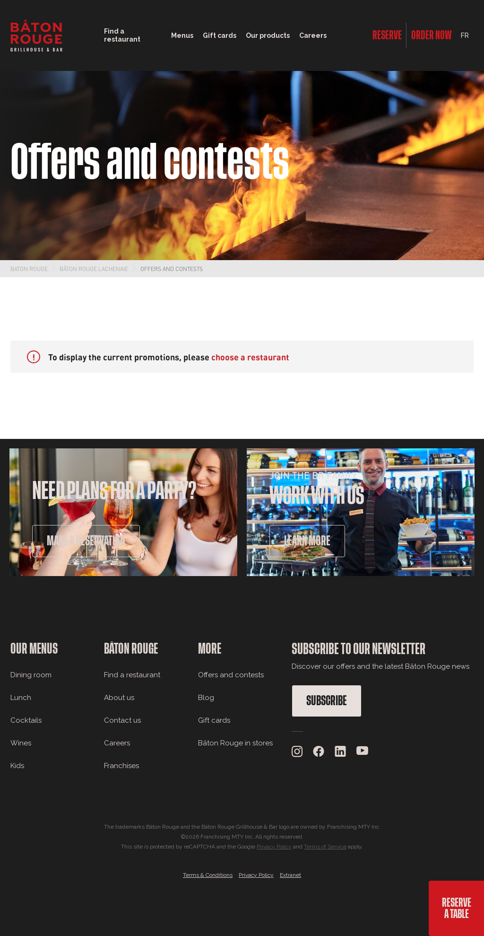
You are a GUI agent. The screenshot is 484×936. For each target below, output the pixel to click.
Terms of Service (325, 846)
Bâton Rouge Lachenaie (94, 268)
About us (119, 697)
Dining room (31, 675)
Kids (17, 765)
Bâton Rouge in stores (235, 743)
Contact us (122, 720)
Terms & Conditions (208, 875)
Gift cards (214, 720)
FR (465, 35)
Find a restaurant (132, 675)
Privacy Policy (274, 846)
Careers (313, 35)
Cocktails (26, 720)
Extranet (290, 875)
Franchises (121, 765)
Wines (20, 743)
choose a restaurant (250, 356)
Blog (206, 697)
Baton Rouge (29, 268)
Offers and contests (171, 268)
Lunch (20, 697)
